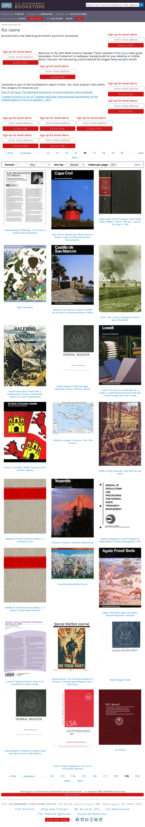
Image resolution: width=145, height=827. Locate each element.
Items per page (98, 164)
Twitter (82, 819)
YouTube (91, 819)
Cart (79, 18)
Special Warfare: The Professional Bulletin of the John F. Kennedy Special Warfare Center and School (72, 682)
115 (84, 776)
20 (122, 153)
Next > (138, 164)
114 (73, 776)
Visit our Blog (57, 819)
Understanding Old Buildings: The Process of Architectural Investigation (25, 231)
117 (105, 776)
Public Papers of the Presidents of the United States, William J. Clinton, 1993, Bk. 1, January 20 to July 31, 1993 (120, 222)
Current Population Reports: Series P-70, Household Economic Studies (25, 683)
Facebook (77, 819)
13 (57, 153)
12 (47, 153)
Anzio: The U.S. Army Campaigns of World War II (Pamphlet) (120, 318)
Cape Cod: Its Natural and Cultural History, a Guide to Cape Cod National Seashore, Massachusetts (72, 237)
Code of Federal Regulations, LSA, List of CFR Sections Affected (72, 767)
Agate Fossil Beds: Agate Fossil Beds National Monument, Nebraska (120, 614)
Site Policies (25, 809)
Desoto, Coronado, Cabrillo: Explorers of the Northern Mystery (25, 468)
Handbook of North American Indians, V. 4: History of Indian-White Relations (25, 609)
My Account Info (87, 809)
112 (51, 776)
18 (103, 153)
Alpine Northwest (25, 307)
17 (94, 153)
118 (116, 776)
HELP (69, 18)
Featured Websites (92, 814)
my (55, 18)
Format (10, 164)
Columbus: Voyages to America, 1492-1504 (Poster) (72, 441)
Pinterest (96, 819)
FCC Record (120, 750)
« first (9, 153)
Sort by (59, 164)
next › (67, 780)
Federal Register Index (120, 679)
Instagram (87, 819)
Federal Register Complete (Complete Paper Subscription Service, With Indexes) (25, 752)
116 (94, 776)
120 (137, 776)
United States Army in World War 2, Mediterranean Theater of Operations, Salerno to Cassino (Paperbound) (25, 394)
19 (112, 153)
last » (75, 157)
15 (75, 153)
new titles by (23, 18)
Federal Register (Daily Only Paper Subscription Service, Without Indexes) (72, 387)
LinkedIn (101, 819)
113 (62, 776)
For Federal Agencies (54, 814)
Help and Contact (54, 809)
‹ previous (25, 153)
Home (4, 24)
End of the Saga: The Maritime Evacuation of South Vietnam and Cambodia (47, 92)
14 (66, 153)
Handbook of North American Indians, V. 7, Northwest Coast (25, 540)
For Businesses (118, 809)
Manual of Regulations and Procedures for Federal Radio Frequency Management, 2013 (120, 540)
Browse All (12, 14)
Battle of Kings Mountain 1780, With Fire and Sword (120, 472)
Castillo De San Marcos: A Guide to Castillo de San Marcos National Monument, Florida (72, 311)
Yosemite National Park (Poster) (72, 584)
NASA (124, 53)
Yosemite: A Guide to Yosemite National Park (72, 542)
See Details (72, 794)
